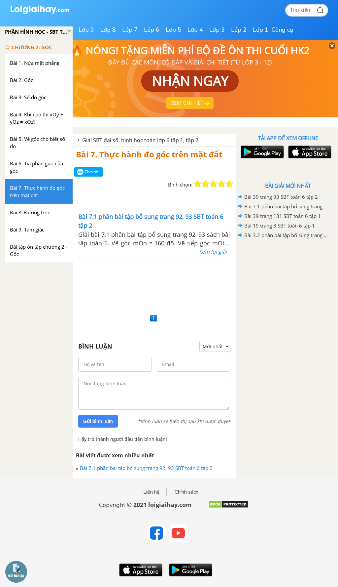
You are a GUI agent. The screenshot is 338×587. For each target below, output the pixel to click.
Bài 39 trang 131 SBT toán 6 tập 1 (282, 216)
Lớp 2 (239, 30)
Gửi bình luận (98, 421)
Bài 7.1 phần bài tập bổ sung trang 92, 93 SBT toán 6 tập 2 (146, 468)
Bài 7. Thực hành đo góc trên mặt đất (149, 154)
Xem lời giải (213, 251)
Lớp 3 (217, 30)
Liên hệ (151, 492)
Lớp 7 (130, 30)
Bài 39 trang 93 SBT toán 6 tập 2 (281, 196)
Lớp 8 (108, 30)
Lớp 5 (173, 30)
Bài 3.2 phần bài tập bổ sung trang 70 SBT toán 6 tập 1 (286, 235)
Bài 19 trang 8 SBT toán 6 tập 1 (279, 225)
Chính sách (186, 492)
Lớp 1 (260, 30)
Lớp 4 (195, 30)
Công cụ (282, 30)
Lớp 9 (86, 30)
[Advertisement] (154, 285)
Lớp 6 (151, 30)
